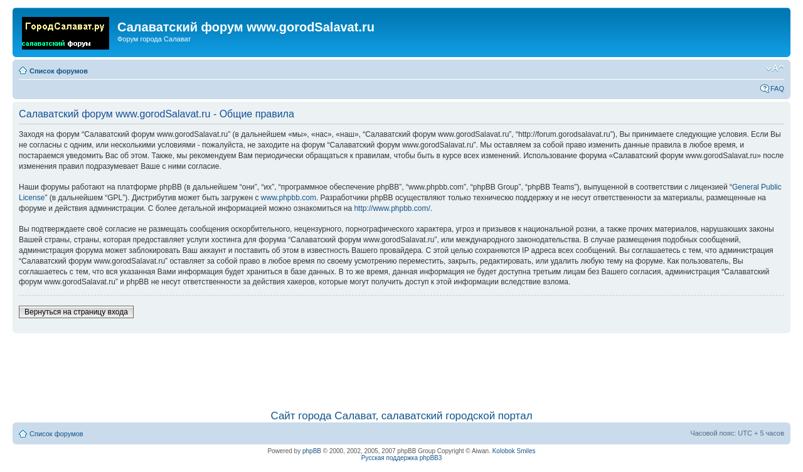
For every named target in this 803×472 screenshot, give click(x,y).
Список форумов (58, 71)
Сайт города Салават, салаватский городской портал (401, 416)
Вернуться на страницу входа (76, 312)
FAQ (777, 88)
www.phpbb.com (288, 197)
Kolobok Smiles (514, 451)
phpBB (311, 451)
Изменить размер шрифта (775, 68)
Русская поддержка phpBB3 (401, 457)
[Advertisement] (401, 365)
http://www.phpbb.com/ (392, 208)
